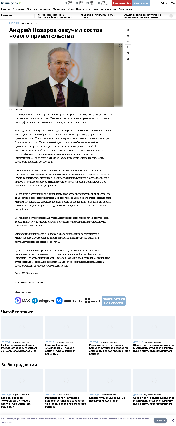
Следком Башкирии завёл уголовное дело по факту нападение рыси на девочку (142, 16)
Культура (98, 9)
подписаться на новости (114, 300)
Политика (6, 9)
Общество (32, 9)
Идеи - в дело (141, 3)
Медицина (45, 9)
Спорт (71, 9)
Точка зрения (125, 9)
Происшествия (83, 9)
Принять (160, 420)
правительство (28, 282)
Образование (59, 9)
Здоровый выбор (122, 3)
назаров (40, 282)
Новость (6, 15)
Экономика (19, 9)
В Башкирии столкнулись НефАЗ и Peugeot (97, 16)
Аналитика (110, 9)
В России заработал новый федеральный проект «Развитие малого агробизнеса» (54, 16)
